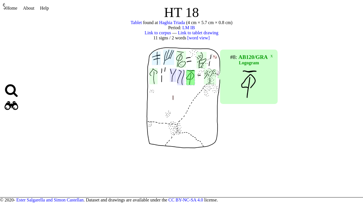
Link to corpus (158, 32)
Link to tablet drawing (198, 32)
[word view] (198, 37)
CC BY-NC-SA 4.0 (185, 199)
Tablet (136, 22)
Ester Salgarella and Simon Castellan (49, 199)
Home (10, 6)
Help (44, 8)
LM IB (188, 27)
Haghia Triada (172, 22)
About (28, 8)
